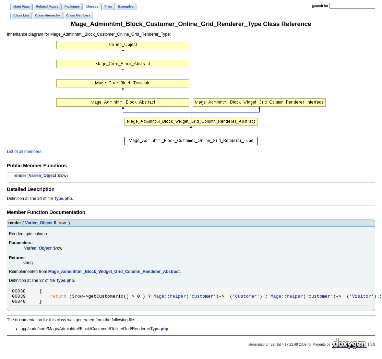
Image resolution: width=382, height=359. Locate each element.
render (19, 175)
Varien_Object (42, 175)
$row (77, 298)
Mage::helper (169, 298)
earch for (320, 6)
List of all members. (25, 151)
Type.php (63, 198)
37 (41, 280)
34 (39, 198)
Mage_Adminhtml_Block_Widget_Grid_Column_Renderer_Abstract (114, 271)
